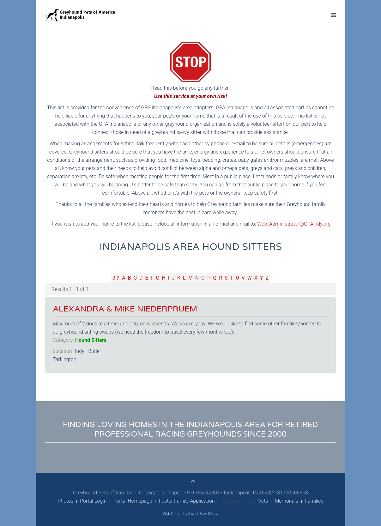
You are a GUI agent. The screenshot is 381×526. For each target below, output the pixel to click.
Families (314, 501)
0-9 (115, 278)
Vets (263, 501)
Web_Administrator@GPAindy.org (294, 224)
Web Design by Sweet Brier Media (190, 513)
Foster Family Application (187, 501)
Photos (65, 501)
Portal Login (93, 501)
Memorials (286, 501)
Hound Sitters (90, 340)
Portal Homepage (132, 501)
